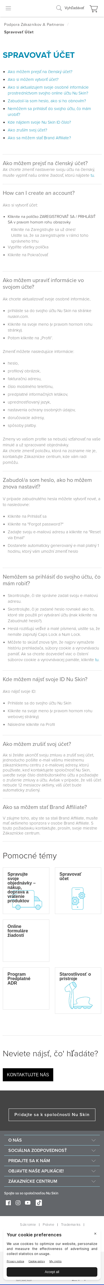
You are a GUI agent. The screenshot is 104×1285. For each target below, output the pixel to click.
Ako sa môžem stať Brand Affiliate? (39, 137)
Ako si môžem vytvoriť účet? (33, 79)
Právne (48, 1224)
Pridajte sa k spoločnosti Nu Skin (51, 1114)
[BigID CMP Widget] (52, 1255)
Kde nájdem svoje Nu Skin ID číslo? (39, 122)
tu (92, 175)
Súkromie (28, 1224)
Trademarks (71, 1224)
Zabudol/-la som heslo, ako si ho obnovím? (47, 100)
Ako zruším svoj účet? (27, 130)
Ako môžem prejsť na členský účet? (40, 71)
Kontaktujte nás (28, 1074)
